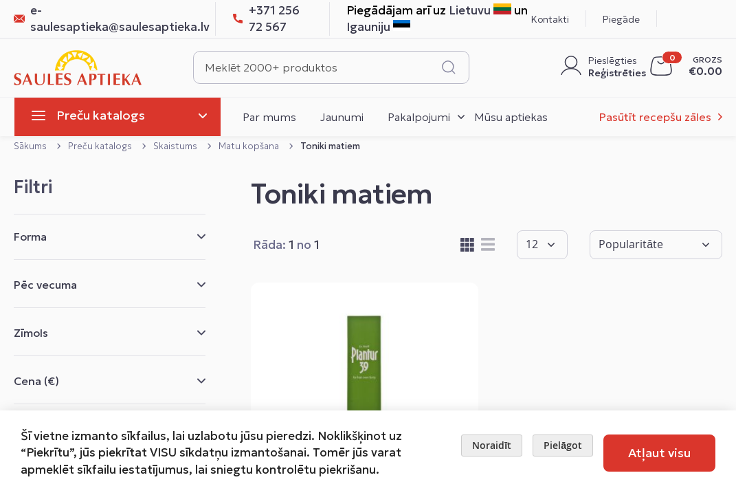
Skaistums (176, 146)
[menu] (126, 117)
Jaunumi (342, 117)
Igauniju (378, 26)
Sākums (31, 146)
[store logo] (78, 68)
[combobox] (331, 67)
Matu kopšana (250, 146)
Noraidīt (491, 445)
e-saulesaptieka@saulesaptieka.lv (106, 18)
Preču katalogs (101, 146)
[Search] (449, 67)
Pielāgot (563, 445)
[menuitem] (117, 117)
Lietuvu (480, 10)
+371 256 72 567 (266, 18)
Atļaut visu (659, 453)
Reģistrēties (614, 73)
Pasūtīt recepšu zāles (655, 117)
